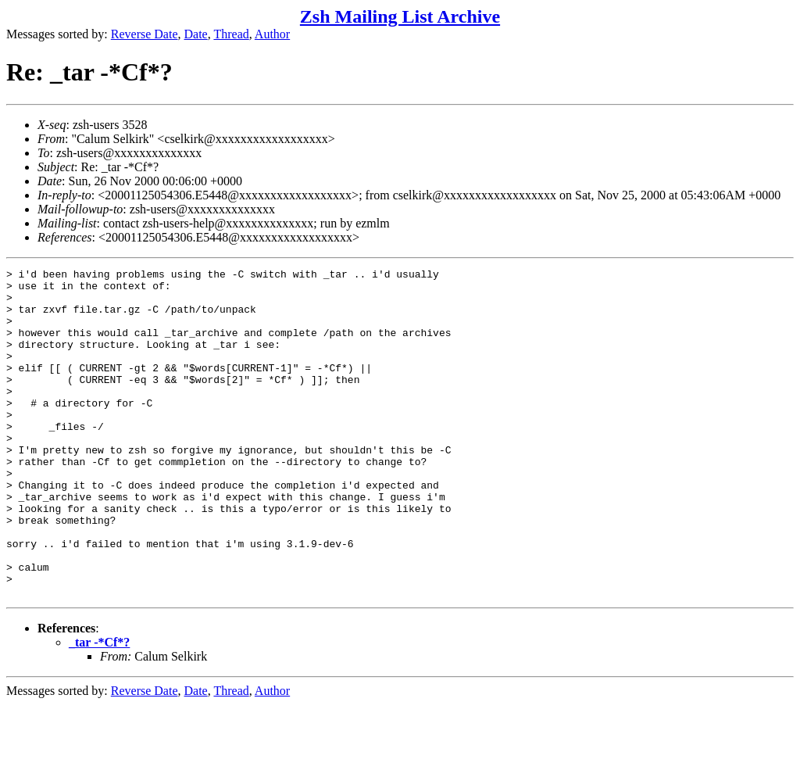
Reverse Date (144, 34)
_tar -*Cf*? (99, 707)
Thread (230, 34)
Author (272, 34)
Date (196, 34)
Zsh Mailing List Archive (400, 16)
